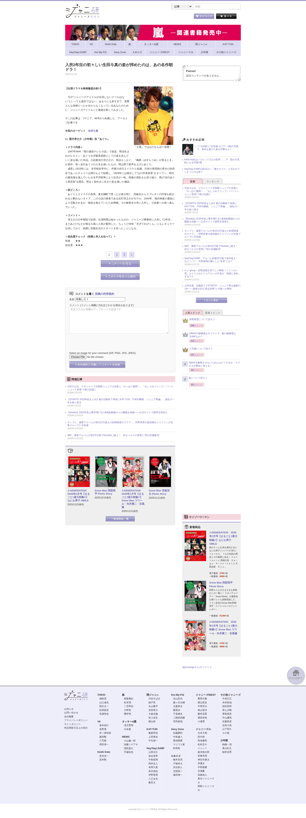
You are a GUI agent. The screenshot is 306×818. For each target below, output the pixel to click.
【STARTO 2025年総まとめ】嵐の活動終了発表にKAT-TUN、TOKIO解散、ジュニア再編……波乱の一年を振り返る (120, 401)
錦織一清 (227, 744)
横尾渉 (176, 710)
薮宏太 (152, 783)
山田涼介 (153, 752)
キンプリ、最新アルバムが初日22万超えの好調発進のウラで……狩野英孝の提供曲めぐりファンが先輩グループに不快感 (120, 424)
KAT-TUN (152, 729)
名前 (71, 299)
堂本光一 (104, 756)
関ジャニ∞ (152, 695)
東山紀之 (227, 748)
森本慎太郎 (203, 752)
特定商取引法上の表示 (76, 728)
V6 (99, 721)
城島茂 (102, 699)
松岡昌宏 (104, 710)
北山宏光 (177, 699)
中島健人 (177, 737)
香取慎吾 (227, 714)
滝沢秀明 (128, 725)
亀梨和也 (153, 733)
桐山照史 (202, 703)
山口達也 (104, 703)
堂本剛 (102, 760)
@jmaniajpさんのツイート (197, 667)
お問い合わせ (71, 713)
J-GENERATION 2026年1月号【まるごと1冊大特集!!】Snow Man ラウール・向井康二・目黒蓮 (133, 499)
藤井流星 (202, 714)
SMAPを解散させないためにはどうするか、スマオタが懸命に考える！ (211, 365)
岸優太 (201, 763)
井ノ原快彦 (105, 733)
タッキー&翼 (129, 721)
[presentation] (99, 340)
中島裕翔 (153, 760)
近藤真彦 (227, 721)
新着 (192, 181)
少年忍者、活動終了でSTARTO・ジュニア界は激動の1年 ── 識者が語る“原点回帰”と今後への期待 (212, 287)
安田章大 (153, 710)
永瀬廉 (201, 771)
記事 (137, 17)
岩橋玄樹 (202, 756)
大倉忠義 (153, 714)
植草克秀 (227, 752)
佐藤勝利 (177, 733)
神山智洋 (202, 710)
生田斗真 (93, 131)
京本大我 (202, 733)
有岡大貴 (153, 767)
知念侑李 (153, 756)
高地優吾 (202, 741)
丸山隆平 (153, 706)
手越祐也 (128, 752)
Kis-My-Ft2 (177, 695)
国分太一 (104, 706)
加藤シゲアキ (131, 744)
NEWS (126, 737)
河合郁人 (177, 767)
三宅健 (102, 741)
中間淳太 (202, 706)
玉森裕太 (177, 706)
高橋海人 (202, 775)
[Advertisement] (211, 110)
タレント (180, 17)
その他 (225, 733)
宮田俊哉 (177, 721)
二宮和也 (128, 706)
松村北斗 (202, 744)
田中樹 (201, 737)
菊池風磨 (177, 741)
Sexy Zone (177, 729)
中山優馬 (227, 718)
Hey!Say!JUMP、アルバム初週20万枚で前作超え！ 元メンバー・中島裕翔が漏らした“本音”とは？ (212, 260)
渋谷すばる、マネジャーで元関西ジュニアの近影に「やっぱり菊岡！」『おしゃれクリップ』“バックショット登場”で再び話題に (120, 388)
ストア (116, 17)
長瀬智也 (104, 714)
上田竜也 (153, 737)
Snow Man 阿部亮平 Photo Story (105, 492)
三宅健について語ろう (197, 350)
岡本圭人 (153, 764)
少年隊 (224, 740)
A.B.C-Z (176, 756)
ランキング (212, 181)
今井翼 (127, 729)
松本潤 (127, 703)
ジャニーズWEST (206, 695)
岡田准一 (104, 744)
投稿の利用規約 (104, 294)
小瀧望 (201, 721)
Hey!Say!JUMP (156, 748)
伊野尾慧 (153, 775)
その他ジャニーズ (230, 695)
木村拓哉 (227, 703)
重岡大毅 (202, 699)
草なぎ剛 (227, 710)
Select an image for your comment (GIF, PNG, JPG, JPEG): (102, 353)
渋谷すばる (154, 699)
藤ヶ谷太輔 (179, 703)
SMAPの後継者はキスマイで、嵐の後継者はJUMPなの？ (209, 335)
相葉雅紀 (128, 699)
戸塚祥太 (177, 764)
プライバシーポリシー (76, 720)
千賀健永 (177, 714)
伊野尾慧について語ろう (198, 320)
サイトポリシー (72, 724)
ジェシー (202, 748)
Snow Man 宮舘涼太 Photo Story (159, 492)
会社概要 (69, 717)
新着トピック (212, 313)
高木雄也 (153, 771)
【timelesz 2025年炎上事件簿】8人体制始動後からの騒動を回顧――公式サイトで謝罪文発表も (117, 412)
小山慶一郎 (130, 741)
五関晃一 (177, 771)
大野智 (127, 710)
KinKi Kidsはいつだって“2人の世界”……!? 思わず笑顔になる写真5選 (211, 161)
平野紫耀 (202, 767)
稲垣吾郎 (227, 706)
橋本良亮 (177, 760)
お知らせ (69, 709)
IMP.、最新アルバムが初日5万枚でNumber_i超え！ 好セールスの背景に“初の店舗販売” (113, 435)
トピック (159, 17)
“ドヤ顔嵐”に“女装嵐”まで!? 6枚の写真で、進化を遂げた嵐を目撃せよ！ (217, 148)
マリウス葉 (179, 744)
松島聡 (176, 748)
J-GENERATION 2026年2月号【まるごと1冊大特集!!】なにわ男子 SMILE (79, 495)
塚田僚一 (177, 775)
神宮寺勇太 (203, 760)
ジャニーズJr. (203, 729)
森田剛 (102, 737)
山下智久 (227, 729)
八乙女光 (153, 779)
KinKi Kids (103, 752)
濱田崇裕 (202, 718)
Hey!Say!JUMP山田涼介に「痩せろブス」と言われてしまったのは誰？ (212, 171)
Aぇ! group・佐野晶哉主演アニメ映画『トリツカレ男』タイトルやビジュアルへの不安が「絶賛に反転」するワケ (212, 273)
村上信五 (153, 718)
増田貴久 (128, 748)
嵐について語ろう (194, 379)
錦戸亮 (152, 703)
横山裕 (152, 721)
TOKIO (101, 695)
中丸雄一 (153, 741)
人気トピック (192, 313)
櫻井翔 (127, 714)
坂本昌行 (104, 725)
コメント (74, 305)
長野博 (102, 729)
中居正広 (227, 699)
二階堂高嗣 (179, 718)
